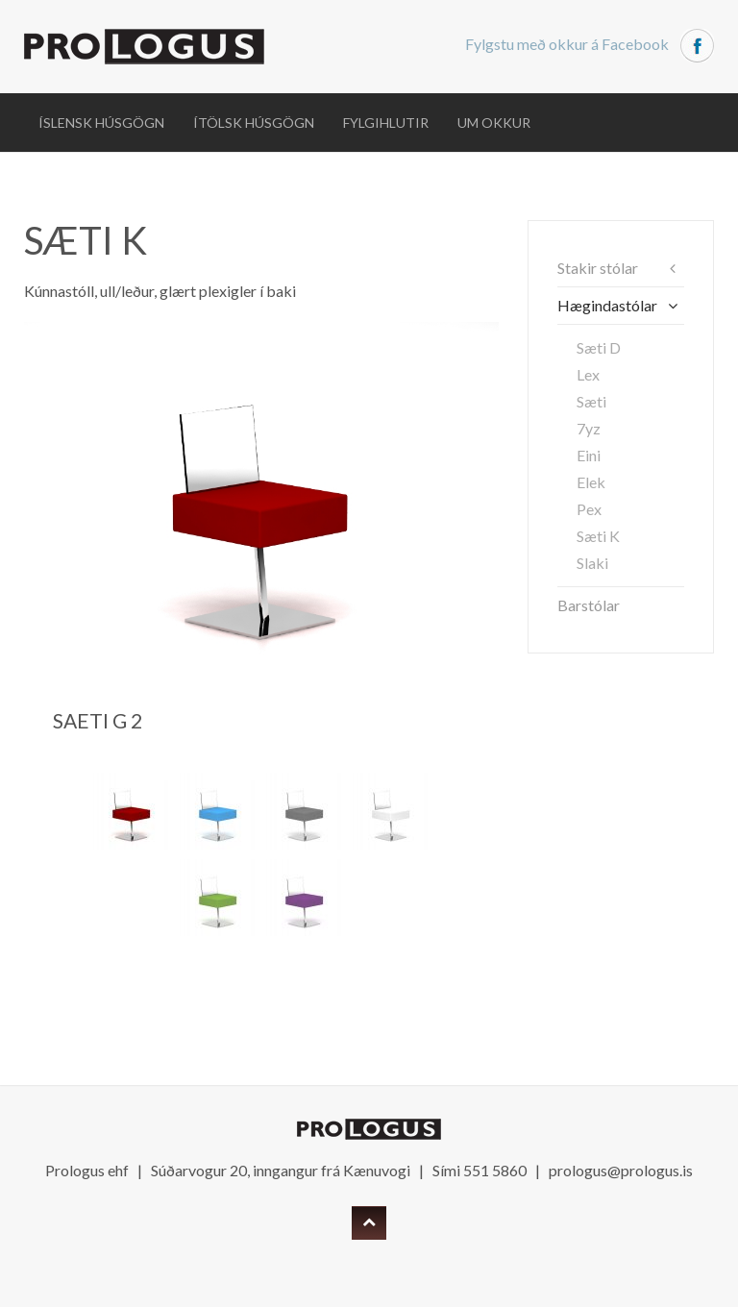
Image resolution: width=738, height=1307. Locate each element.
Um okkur (493, 122)
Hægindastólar (607, 305)
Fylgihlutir (386, 122)
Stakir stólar (597, 268)
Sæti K (598, 536)
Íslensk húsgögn (101, 122)
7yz (589, 428)
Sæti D (599, 347)
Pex (589, 509)
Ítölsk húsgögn (253, 122)
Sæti (591, 401)
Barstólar (588, 605)
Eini (589, 455)
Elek (591, 482)
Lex (588, 374)
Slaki (592, 563)
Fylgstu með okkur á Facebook (589, 44)
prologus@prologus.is (621, 1170)
